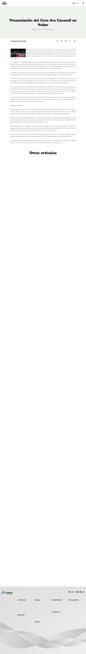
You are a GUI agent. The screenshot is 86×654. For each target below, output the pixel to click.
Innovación (21, 615)
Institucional (43, 17)
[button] (57, 41)
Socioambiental (56, 600)
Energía (37, 600)
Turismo (37, 622)
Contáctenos (55, 612)
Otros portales (73, 600)
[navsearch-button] (83, 3)
